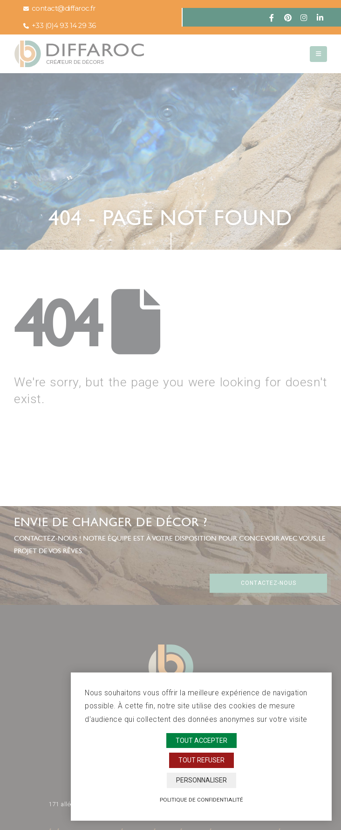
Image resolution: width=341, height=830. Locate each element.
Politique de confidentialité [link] (201, 799)
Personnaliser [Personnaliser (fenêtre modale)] (201, 780)
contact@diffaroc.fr (59, 8)
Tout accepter (201, 740)
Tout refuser (201, 760)
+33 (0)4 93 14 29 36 (59, 25)
